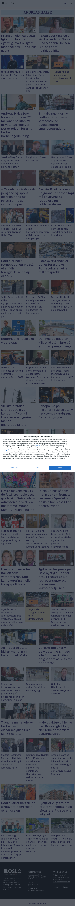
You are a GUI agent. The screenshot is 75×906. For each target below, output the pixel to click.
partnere (38, 446)
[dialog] (37, 453)
